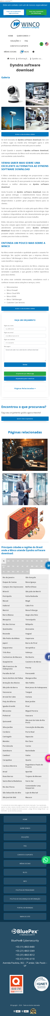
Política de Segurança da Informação (25, 899)
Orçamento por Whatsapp (25, 373)
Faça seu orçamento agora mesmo (14, 12)
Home (10, 36)
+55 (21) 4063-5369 (25, 950)
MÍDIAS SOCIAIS (10, 51)
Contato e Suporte (19, 46)
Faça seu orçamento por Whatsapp (36, 12)
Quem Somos (22, 36)
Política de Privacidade (25, 890)
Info (25, 881)
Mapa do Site (25, 916)
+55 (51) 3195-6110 (25, 958)
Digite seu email (8, 332)
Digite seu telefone (9, 339)
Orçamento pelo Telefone (25, 378)
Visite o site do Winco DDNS (25, 134)
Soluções (14, 41)
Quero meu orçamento (25, 419)
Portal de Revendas (25, 908)
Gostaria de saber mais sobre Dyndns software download (25, 354)
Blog (26, 51)
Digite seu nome (8, 325)
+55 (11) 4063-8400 (25, 946)
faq (26, 41)
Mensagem (7, 346)
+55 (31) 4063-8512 (25, 954)
